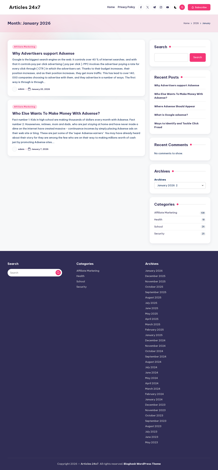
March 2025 (152, 324)
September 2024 (155, 356)
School (158, 226)
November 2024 (155, 345)
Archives (160, 179)
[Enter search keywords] (35, 272)
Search (160, 47)
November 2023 (155, 410)
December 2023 (155, 404)
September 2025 (155, 292)
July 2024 (151, 367)
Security (159, 233)
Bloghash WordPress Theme (142, 463)
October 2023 (154, 415)
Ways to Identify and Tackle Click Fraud (176, 125)
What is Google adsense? (171, 114)
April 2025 (152, 319)
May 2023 (151, 442)
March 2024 (152, 388)
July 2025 (151, 303)
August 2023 (153, 426)
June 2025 (151, 308)
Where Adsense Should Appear (174, 106)
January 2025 (154, 335)
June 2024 (151, 372)
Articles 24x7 (24, 7)
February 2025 (154, 329)
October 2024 (154, 351)
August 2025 (153, 297)
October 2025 (154, 286)
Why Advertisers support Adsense (43, 53)
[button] (199, 7)
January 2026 (154, 270)
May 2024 (151, 378)
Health (158, 219)
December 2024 (155, 340)
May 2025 (151, 313)
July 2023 (151, 431)
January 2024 (154, 399)
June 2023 (151, 437)
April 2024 (152, 383)
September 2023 (155, 421)
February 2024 (154, 394)
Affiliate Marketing (24, 47)
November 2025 (155, 281)
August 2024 (153, 361)
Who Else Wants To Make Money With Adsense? (56, 113)
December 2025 (155, 276)
